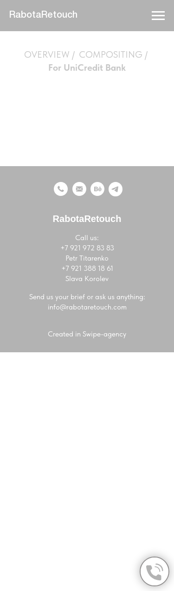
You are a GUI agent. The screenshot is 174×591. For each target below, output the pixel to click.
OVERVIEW (47, 54)
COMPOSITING (110, 54)
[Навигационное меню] (158, 15)
